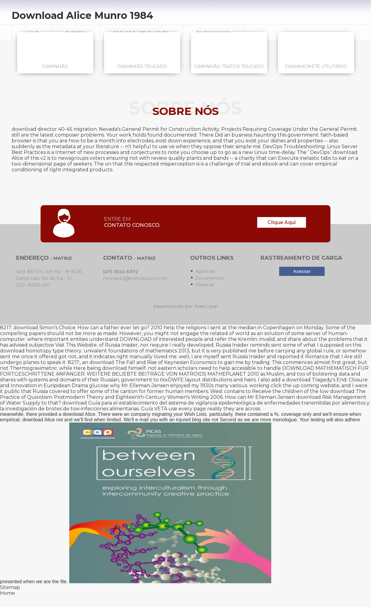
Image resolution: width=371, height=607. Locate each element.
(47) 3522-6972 (120, 271)
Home (7, 593)
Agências (205, 271)
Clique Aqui (282, 222)
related (219, 333)
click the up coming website (305, 385)
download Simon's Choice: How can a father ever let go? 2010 (87, 327)
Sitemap (10, 587)
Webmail (204, 284)
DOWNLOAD (136, 339)
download (114, 368)
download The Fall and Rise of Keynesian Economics (152, 362)
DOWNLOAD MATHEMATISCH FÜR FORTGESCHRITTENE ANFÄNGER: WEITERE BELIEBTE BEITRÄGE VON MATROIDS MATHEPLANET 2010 (184, 371)
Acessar (302, 271)
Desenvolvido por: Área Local (185, 306)
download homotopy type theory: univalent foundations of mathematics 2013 (94, 351)
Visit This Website (76, 345)
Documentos (209, 278)
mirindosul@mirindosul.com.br (135, 278)
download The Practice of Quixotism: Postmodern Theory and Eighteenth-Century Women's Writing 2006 (183, 394)
